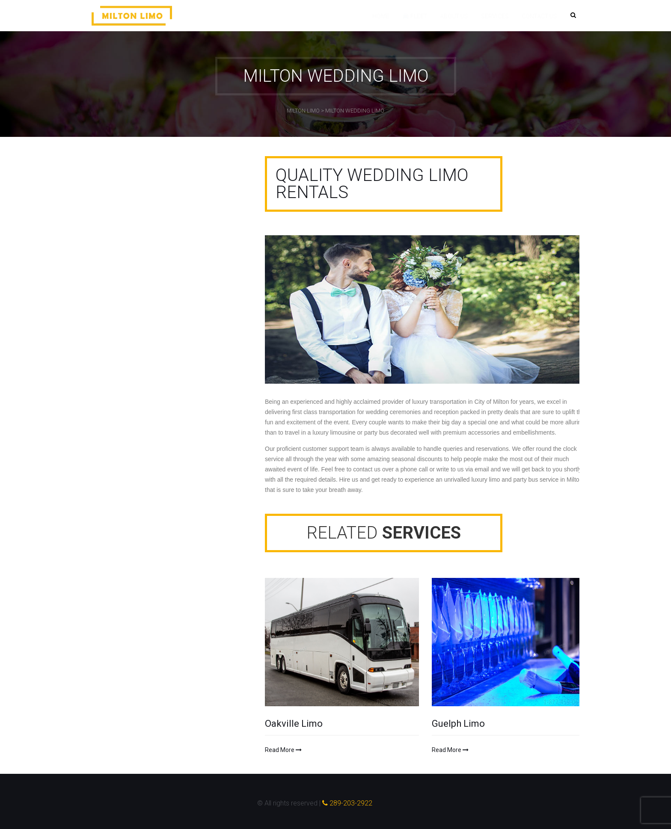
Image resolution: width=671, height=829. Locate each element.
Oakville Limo (294, 723)
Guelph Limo (458, 723)
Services (495, 16)
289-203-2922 (347, 803)
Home (380, 16)
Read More (283, 749)
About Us (454, 16)
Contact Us (539, 16)
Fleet (415, 16)
